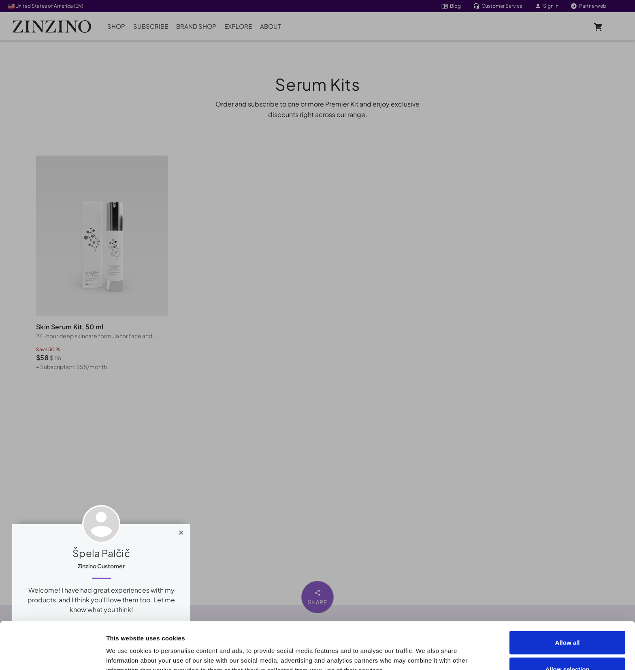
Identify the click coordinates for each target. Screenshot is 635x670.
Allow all (567, 595)
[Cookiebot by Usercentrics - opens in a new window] (52, 654)
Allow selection (567, 622)
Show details (458, 649)
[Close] (181, 530)
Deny (567, 648)
